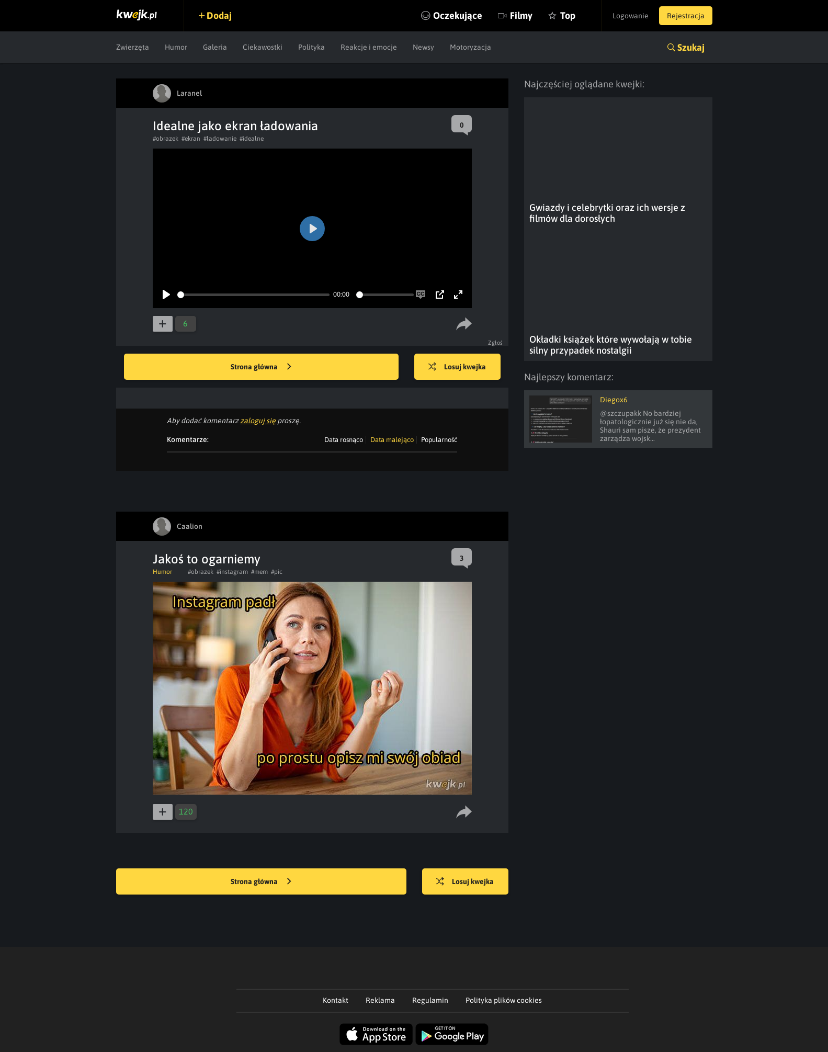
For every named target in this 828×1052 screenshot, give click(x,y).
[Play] (166, 294)
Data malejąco (392, 440)
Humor (176, 47)
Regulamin (430, 1000)
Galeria (215, 47)
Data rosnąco (343, 440)
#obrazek (165, 138)
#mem (259, 571)
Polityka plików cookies (504, 1000)
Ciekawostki (262, 47)
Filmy (521, 15)
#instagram (232, 571)
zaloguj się (258, 420)
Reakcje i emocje (369, 47)
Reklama (380, 1000)
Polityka (311, 47)
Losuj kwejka (457, 367)
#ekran (191, 138)
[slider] (253, 295)
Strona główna (261, 367)
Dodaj (219, 15)
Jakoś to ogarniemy (206, 559)
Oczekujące (457, 15)
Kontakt (335, 1000)
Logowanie (631, 16)
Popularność (439, 440)
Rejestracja (686, 16)
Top (567, 15)
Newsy (423, 47)
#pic (276, 571)
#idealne (252, 138)
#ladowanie (219, 138)
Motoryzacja (470, 47)
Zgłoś (495, 343)
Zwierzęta (132, 47)
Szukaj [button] (691, 47)
